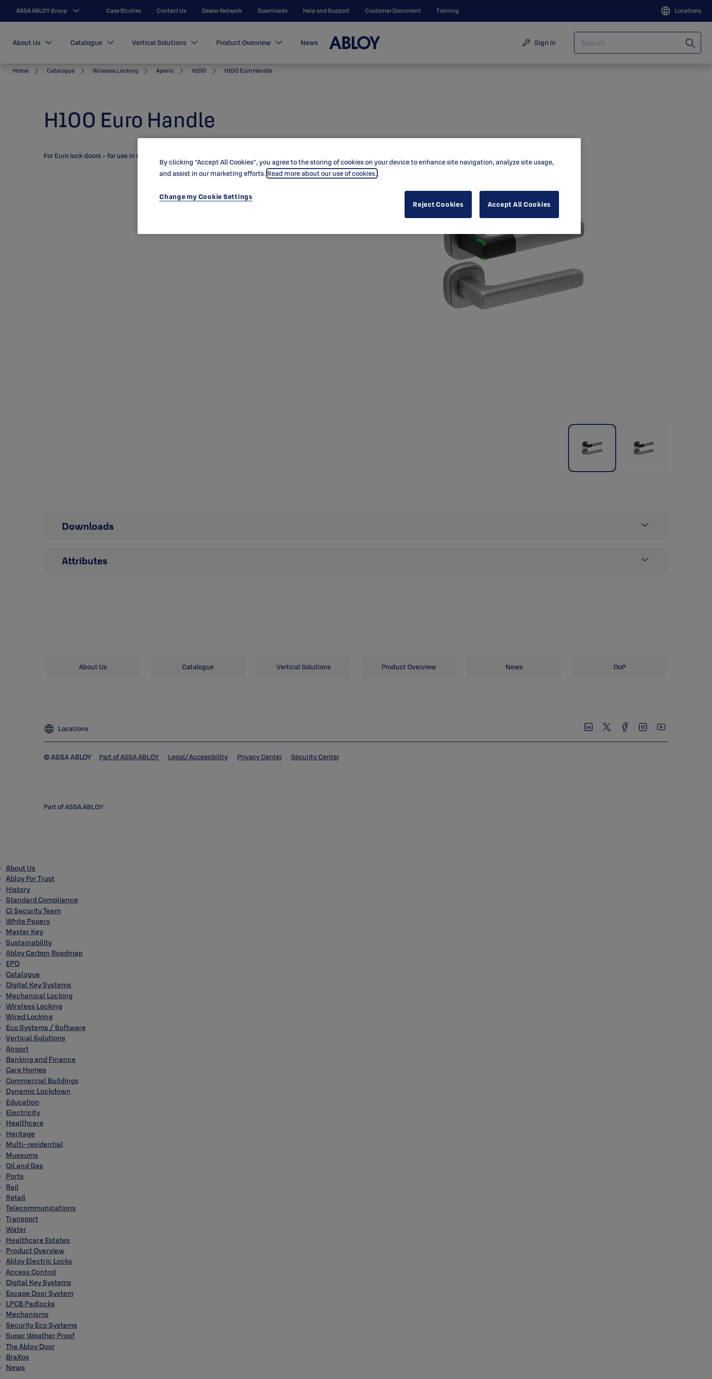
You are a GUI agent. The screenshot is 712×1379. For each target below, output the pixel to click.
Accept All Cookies (519, 204)
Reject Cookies (438, 204)
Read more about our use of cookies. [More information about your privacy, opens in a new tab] (322, 173)
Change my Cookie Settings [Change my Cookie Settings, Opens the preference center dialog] (205, 196)
